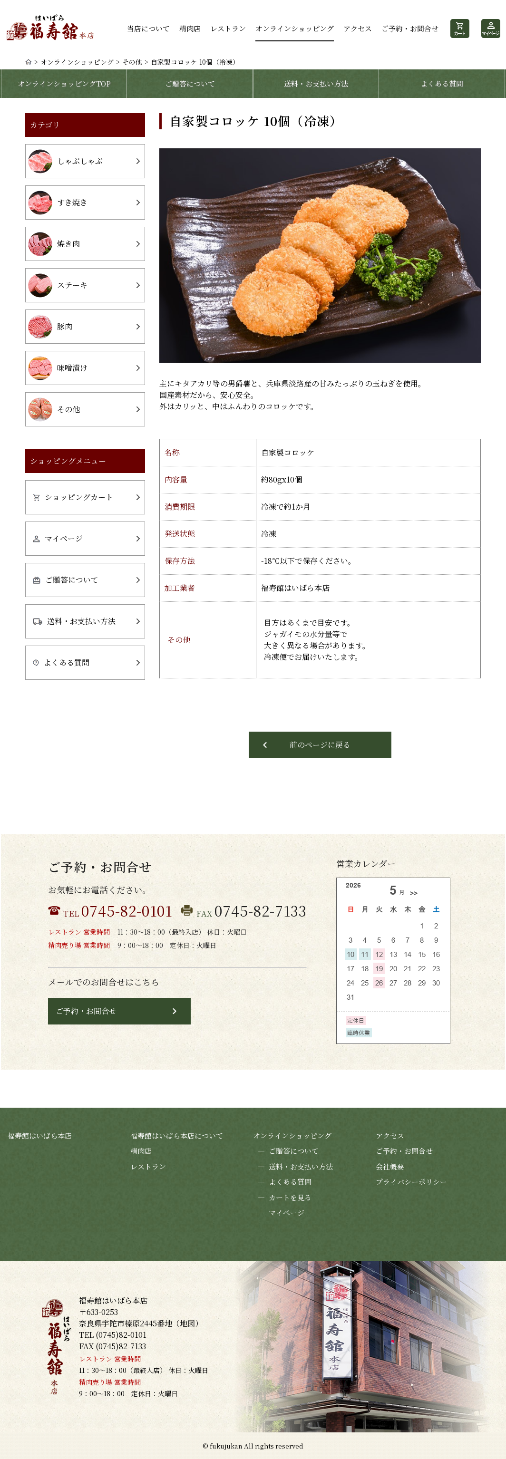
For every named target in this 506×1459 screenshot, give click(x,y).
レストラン (228, 28)
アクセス (357, 28)
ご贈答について (190, 83)
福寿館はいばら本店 (40, 1135)
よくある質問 (441, 83)
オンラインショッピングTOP (64, 83)
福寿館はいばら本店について (176, 1135)
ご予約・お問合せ (409, 28)
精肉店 (190, 28)
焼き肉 (54, 244)
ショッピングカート (73, 497)
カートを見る (282, 1197)
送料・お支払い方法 (316, 83)
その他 (132, 62)
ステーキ (58, 285)
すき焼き (58, 203)
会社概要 (390, 1166)
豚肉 (50, 327)
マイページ (58, 538)
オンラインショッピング (294, 28)
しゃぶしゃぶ (65, 161)
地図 (187, 1323)
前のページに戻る (320, 744)
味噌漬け (58, 368)
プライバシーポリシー (411, 1182)
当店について (148, 28)
